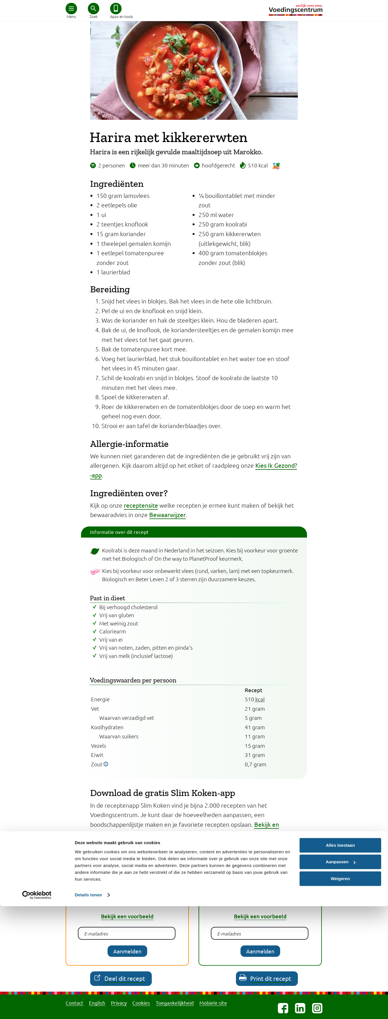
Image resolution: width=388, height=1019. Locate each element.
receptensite (141, 505)
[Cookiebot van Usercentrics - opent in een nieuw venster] (37, 1008)
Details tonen (88, 1007)
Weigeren (340, 991)
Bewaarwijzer (167, 514)
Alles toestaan (340, 958)
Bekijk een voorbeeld (127, 916)
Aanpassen (340, 974)
